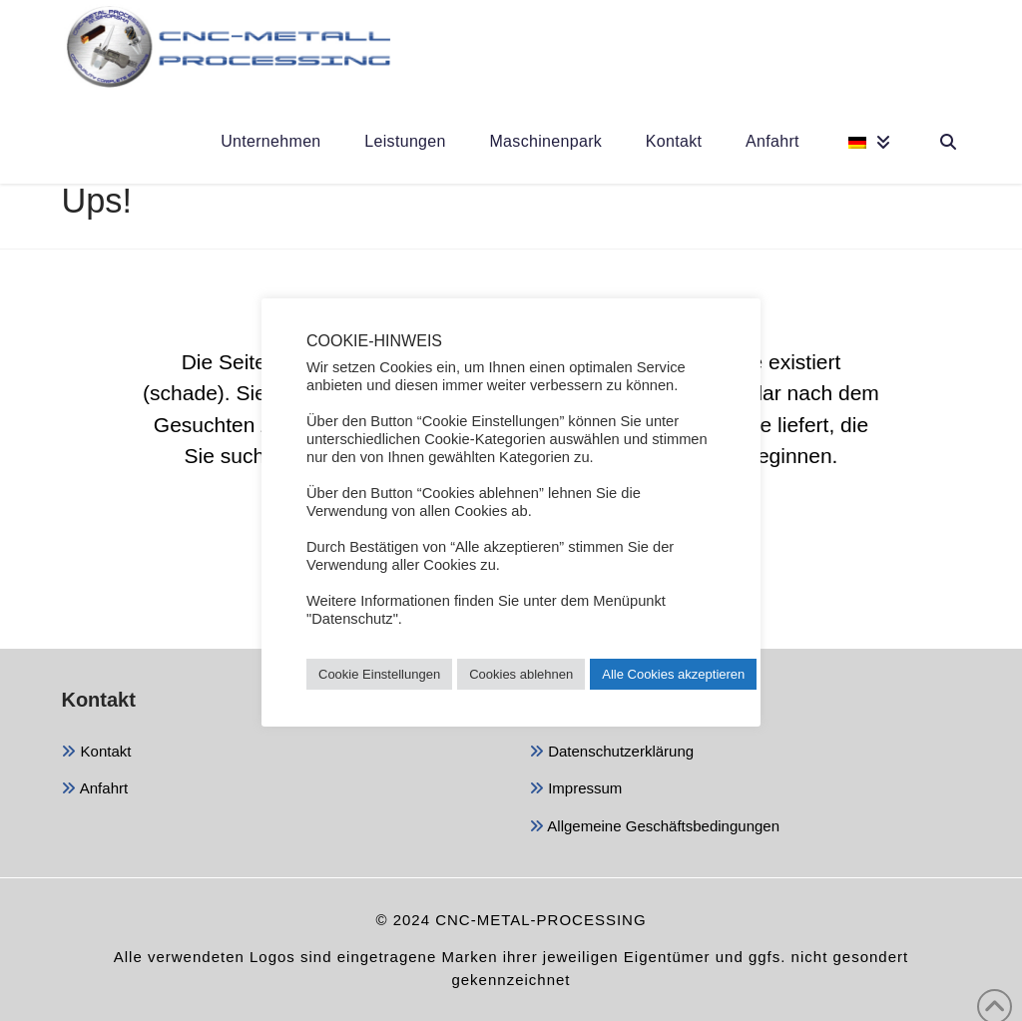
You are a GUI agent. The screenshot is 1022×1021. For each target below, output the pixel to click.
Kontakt (96, 753)
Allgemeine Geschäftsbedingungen (654, 827)
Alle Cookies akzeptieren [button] (673, 674)
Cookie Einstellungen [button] (379, 674)
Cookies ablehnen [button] (521, 674)
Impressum (575, 789)
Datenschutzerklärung (611, 753)
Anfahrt (94, 789)
